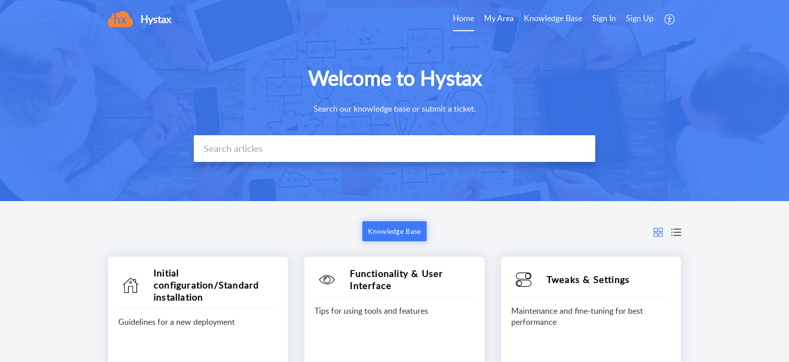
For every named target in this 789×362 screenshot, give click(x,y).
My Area (499, 18)
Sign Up (640, 18)
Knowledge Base (553, 18)
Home (463, 18)
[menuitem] (463, 19)
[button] (670, 19)
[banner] (394, 100)
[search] (394, 148)
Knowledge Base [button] (394, 231)
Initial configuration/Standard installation (206, 285)
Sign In (604, 18)
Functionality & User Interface (396, 279)
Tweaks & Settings (587, 280)
